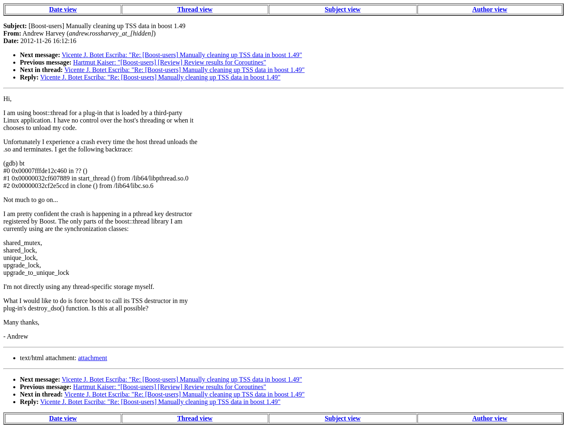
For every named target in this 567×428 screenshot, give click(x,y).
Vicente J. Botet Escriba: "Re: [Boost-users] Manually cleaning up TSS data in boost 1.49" (182, 54)
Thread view (194, 9)
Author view (489, 9)
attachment (92, 357)
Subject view (343, 9)
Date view (63, 9)
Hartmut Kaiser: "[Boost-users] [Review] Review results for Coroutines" (169, 62)
